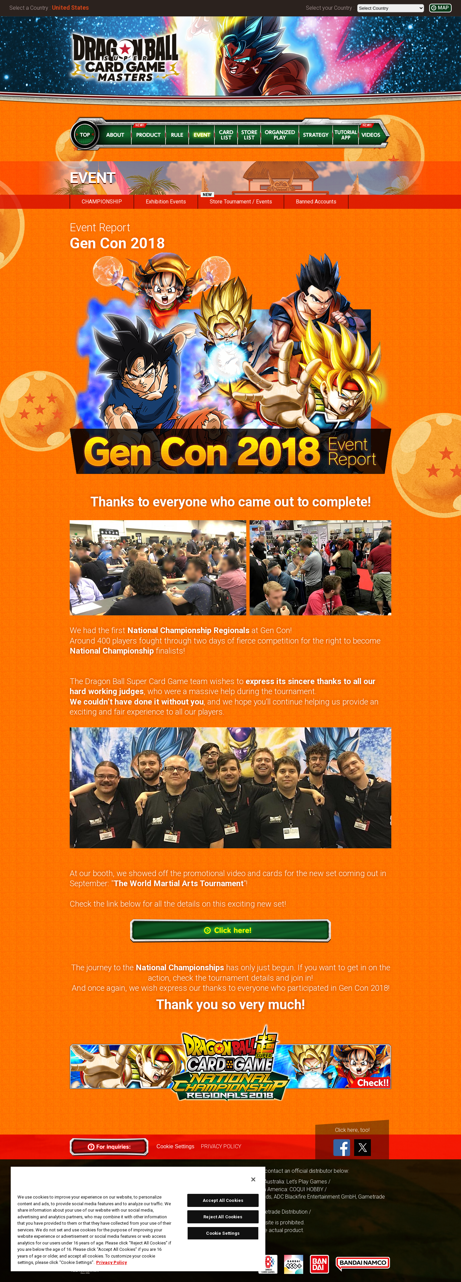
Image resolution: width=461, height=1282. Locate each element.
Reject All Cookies (222, 1216)
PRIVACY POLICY (221, 1146)
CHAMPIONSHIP (102, 201)
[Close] (253, 1179)
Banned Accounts (316, 201)
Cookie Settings (175, 1146)
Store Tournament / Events (236, 200)
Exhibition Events (166, 201)
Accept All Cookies (223, 1200)
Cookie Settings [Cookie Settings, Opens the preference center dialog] (223, 1233)
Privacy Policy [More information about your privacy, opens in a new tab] (111, 1262)
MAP (443, 8)
